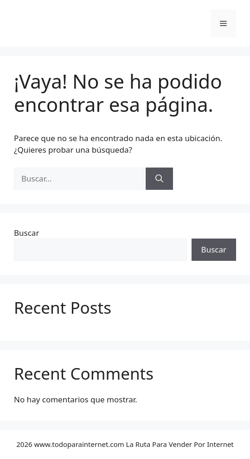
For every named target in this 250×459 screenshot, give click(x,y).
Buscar (26, 232)
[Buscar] (159, 179)
